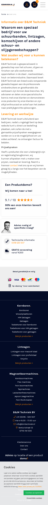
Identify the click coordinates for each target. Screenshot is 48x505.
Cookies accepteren (34, 493)
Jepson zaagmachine (24, 396)
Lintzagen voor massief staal (24, 351)
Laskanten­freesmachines (24, 393)
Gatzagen (24, 321)
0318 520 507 (18, 242)
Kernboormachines (24, 378)
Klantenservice (24, 442)
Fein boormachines (24, 385)
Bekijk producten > (24, 336)
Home (3, 14)
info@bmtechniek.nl (25, 424)
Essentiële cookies (34, 498)
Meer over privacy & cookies (30, 486)
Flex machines (24, 382)
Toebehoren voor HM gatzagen (24, 328)
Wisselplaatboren (24, 314)
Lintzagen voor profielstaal (24, 355)
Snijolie (24, 358)
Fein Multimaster (24, 400)
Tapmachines (24, 389)
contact (14, 165)
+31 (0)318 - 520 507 (25, 417)
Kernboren (24, 310)
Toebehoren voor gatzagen (24, 332)
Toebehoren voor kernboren (24, 324)
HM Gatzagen (24, 317)
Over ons (12, 14)
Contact (24, 449)
